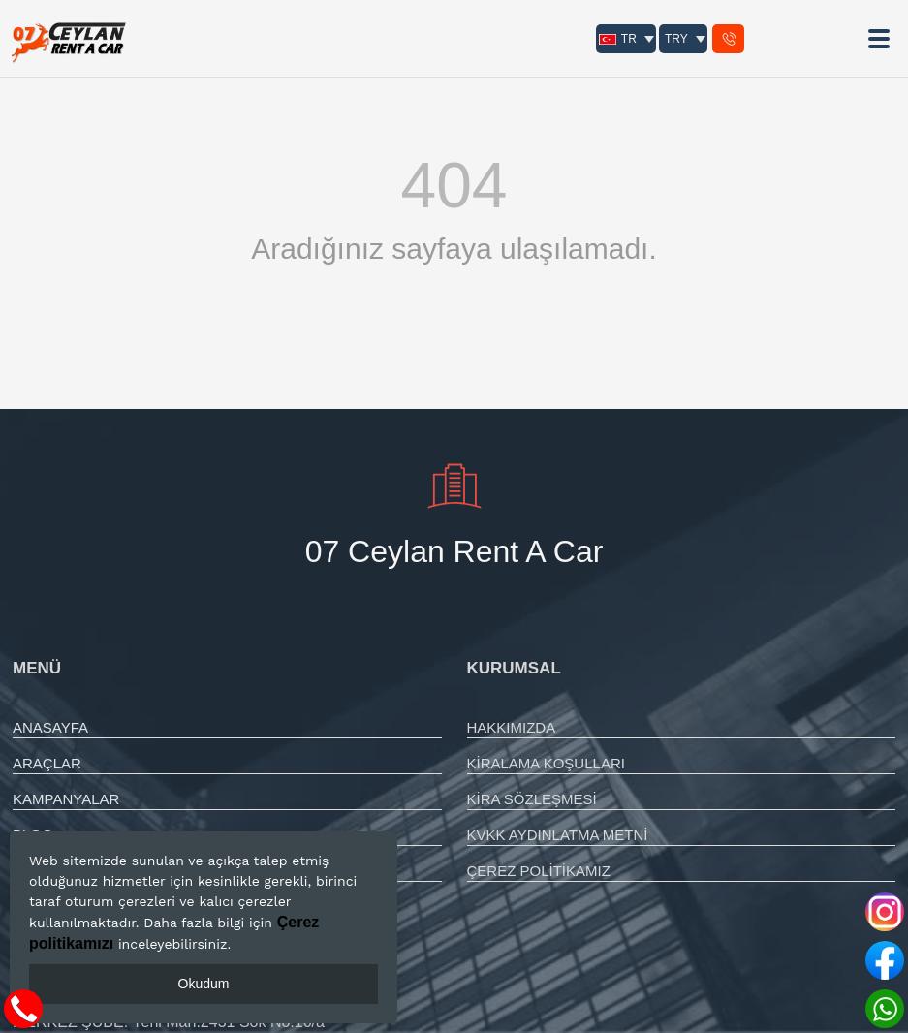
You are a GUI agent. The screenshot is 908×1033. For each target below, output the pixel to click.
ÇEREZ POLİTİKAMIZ (539, 870)
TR (618, 39)
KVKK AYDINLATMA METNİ (557, 835)
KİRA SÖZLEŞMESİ (532, 799)
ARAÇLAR (47, 763)
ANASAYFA (50, 727)
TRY (676, 39)
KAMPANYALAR (66, 799)
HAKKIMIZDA (511, 727)
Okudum (204, 983)
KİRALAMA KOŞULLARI (546, 763)
